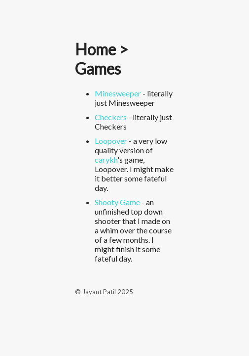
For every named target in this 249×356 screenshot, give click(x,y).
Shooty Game (117, 202)
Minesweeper (118, 93)
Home (95, 49)
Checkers (111, 117)
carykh (106, 159)
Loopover (111, 140)
